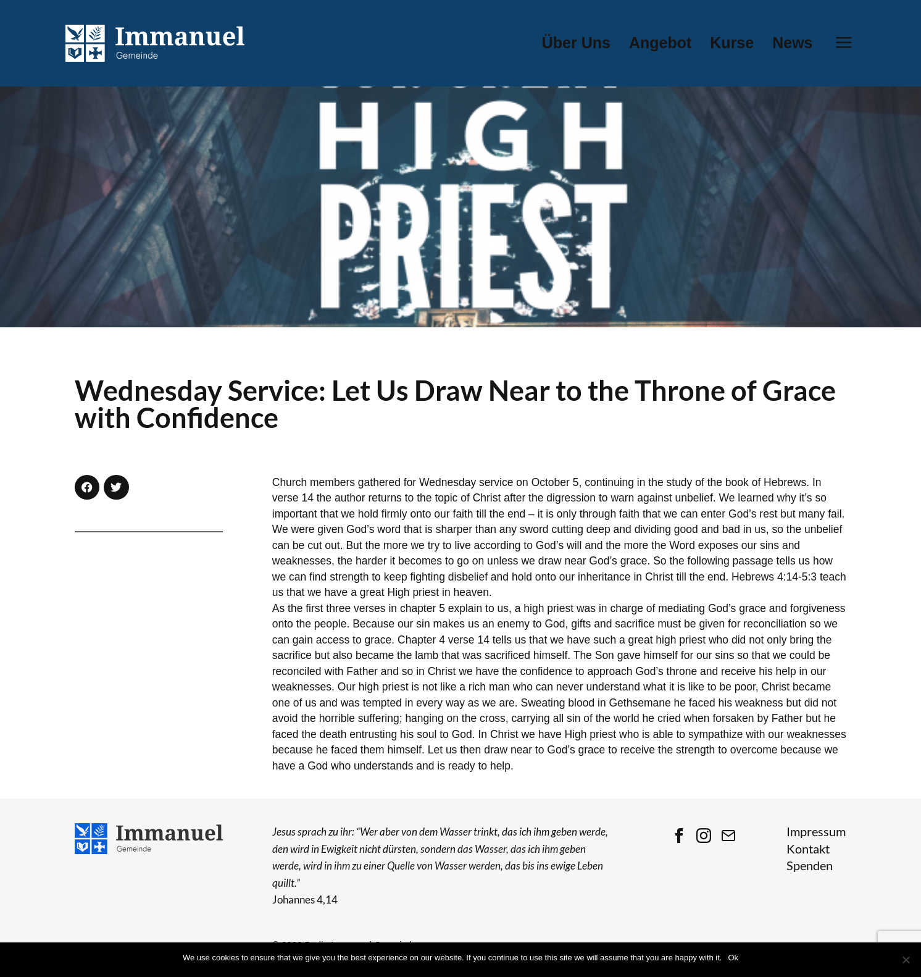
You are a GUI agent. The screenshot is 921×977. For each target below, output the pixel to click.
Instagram (703, 835)
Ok (733, 957)
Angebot (660, 43)
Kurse (732, 43)
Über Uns (576, 43)
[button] (87, 487)
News (792, 43)
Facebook (679, 835)
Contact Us (728, 835)
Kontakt (808, 849)
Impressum (816, 831)
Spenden (809, 865)
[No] (905, 960)
